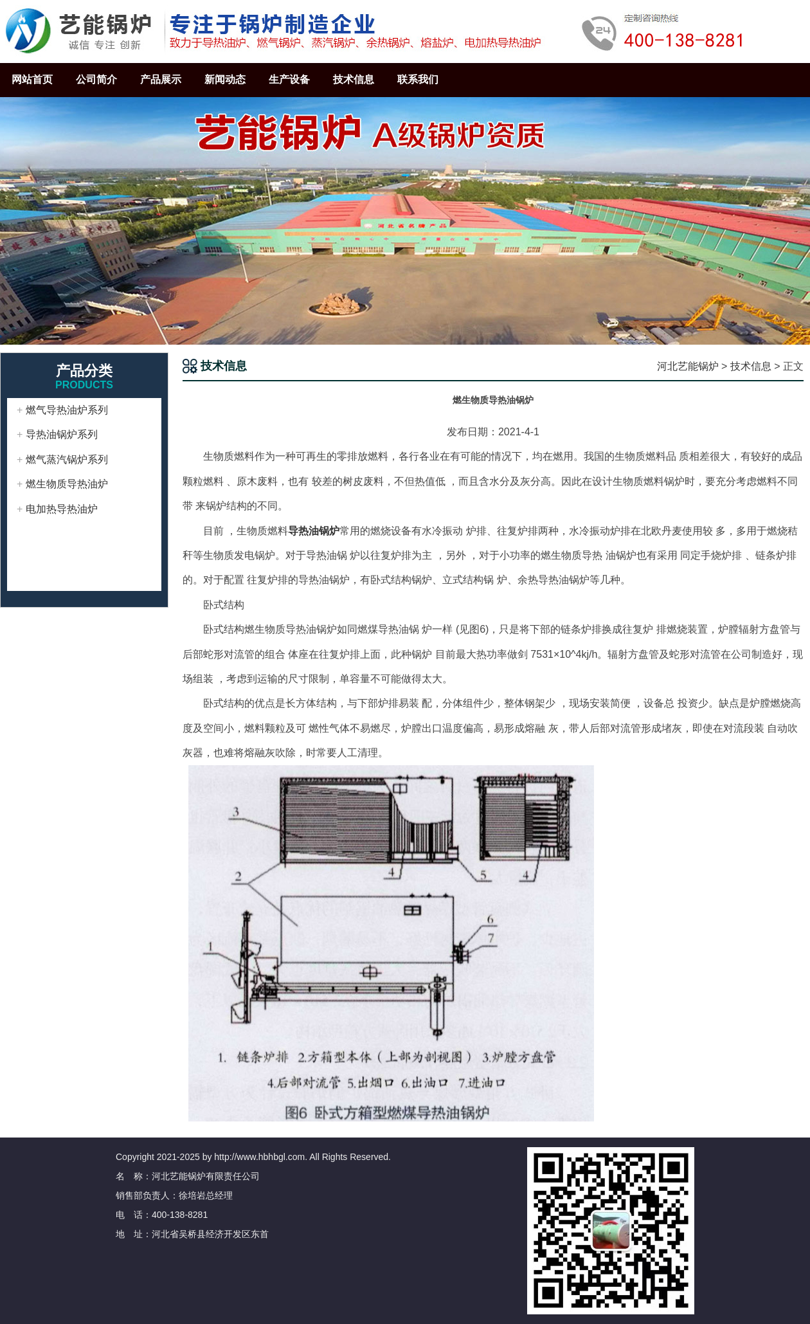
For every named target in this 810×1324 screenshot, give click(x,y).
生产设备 (289, 79)
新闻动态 (225, 79)
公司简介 (96, 79)
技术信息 (353, 79)
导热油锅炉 (313, 530)
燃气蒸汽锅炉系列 (67, 459)
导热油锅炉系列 (62, 434)
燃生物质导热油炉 (67, 483)
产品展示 (160, 79)
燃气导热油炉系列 (67, 409)
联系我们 (417, 79)
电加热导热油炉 (62, 508)
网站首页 (32, 79)
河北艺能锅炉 (688, 366)
